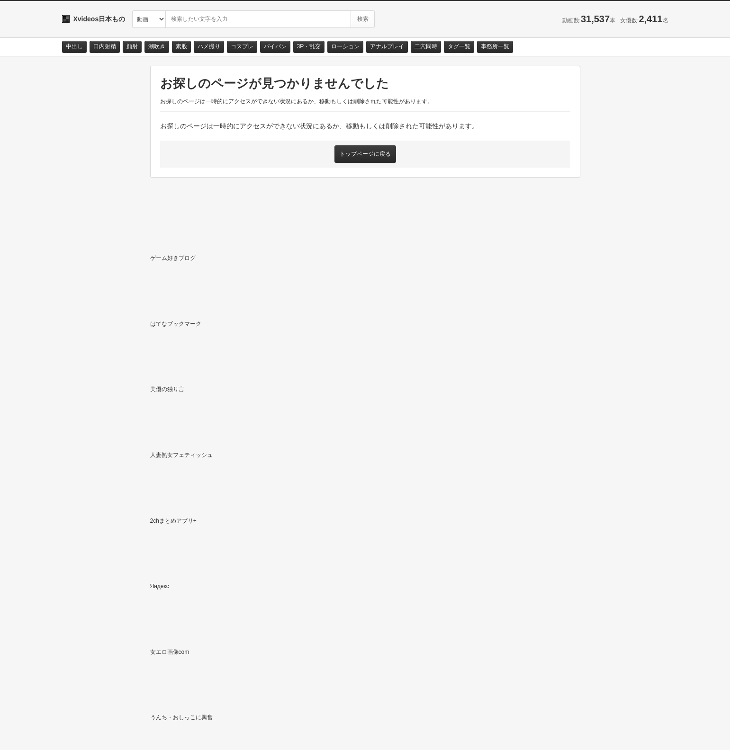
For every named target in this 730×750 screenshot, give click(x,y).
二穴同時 (426, 46)
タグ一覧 (459, 46)
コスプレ (242, 46)
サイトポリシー (133, 734)
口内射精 (104, 46)
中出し (74, 46)
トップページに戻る (365, 154)
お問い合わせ (86, 734)
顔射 (132, 46)
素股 (181, 46)
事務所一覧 (495, 46)
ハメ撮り (209, 46)
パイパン (275, 46)
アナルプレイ (387, 46)
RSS (168, 734)
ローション (345, 46)
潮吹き (156, 46)
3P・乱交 (309, 46)
